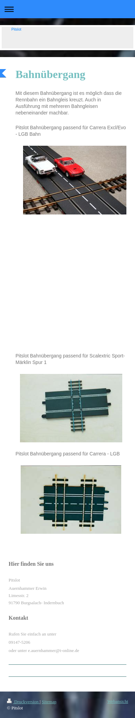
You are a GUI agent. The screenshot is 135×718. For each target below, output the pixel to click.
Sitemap (49, 701)
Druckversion (23, 701)
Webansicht (117, 701)
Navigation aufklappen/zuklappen (67, 9)
